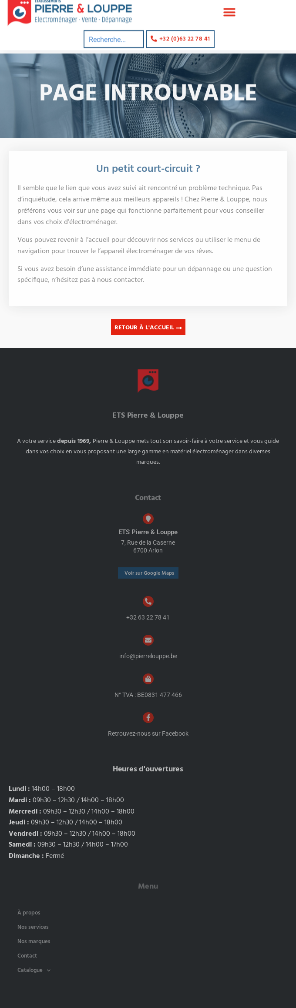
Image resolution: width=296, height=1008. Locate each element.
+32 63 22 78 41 (148, 617)
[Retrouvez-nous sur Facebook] (148, 717)
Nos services (33, 927)
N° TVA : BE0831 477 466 (148, 694)
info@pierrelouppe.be (148, 656)
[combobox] (114, 34)
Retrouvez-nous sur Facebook (148, 733)
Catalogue (33, 970)
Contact (27, 956)
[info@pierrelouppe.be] (148, 640)
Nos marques (33, 941)
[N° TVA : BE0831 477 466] (148, 678)
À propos (28, 913)
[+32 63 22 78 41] (148, 601)
